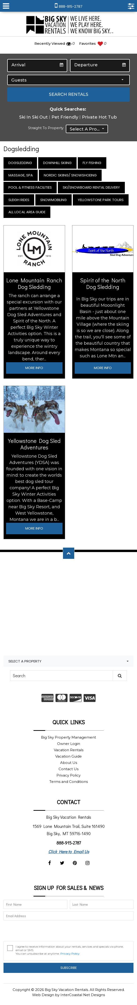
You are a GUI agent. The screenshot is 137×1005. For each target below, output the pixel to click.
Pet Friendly (65, 117)
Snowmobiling (53, 199)
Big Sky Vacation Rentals (68, 25)
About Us (68, 762)
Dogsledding (20, 162)
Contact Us (68, 769)
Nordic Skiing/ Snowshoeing (70, 175)
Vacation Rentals (68, 750)
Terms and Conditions (68, 781)
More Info (34, 367)
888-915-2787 (68, 843)
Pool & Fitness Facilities (30, 187)
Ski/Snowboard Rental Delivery (91, 187)
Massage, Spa (20, 175)
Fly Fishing (92, 162)
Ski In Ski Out (33, 117)
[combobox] (68, 80)
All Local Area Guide (26, 211)
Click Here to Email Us (68, 851)
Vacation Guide (68, 756)
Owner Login (68, 743)
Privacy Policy (68, 775)
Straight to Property (45, 128)
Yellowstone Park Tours (101, 199)
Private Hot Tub (99, 117)
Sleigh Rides (18, 199)
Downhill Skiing (57, 162)
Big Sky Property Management (68, 737)
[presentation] (39, 932)
